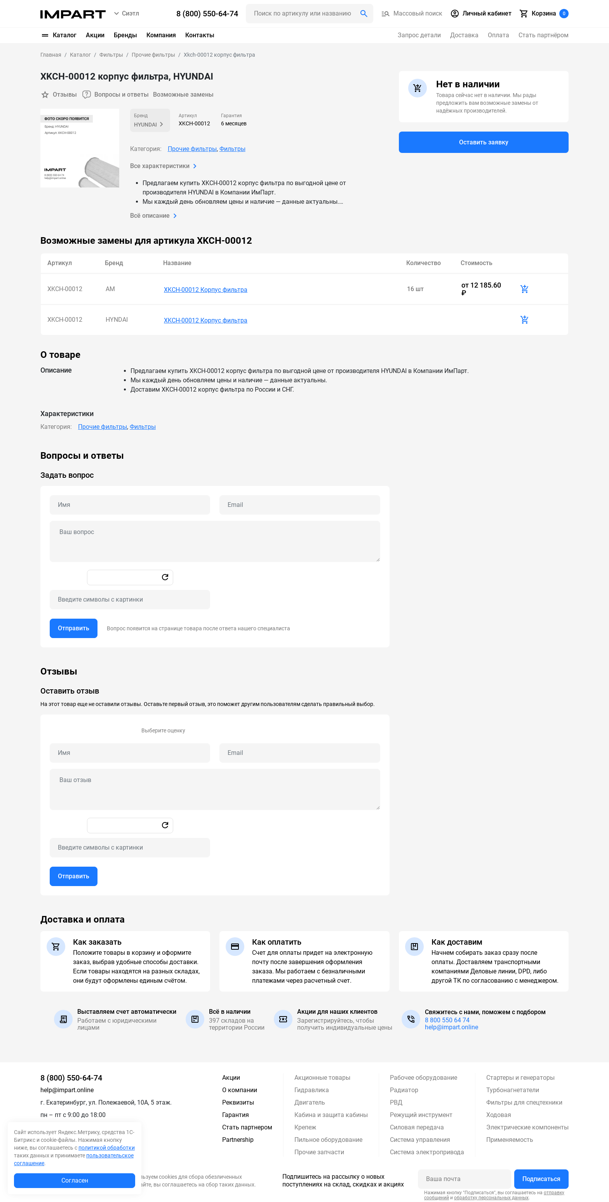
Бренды (125, 35)
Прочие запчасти (319, 1149)
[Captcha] (130, 597)
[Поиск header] (309, 13)
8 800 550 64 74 (447, 1018)
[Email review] (299, 750)
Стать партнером (247, 1125)
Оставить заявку (483, 142)
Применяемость (509, 1137)
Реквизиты (238, 1100)
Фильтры (232, 149)
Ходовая (498, 1112)
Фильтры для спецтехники (524, 1100)
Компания (161, 35)
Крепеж (305, 1125)
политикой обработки (106, 1148)
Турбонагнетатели (512, 1087)
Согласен (74, 1180)
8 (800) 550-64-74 (71, 1075)
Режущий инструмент (421, 1112)
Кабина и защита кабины (331, 1112)
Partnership (238, 1137)
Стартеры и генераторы (520, 1075)
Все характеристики (165, 166)
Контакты (199, 35)
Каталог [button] (58, 35)
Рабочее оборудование (423, 1075)
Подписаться (541, 1176)
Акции (95, 35)
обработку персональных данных (491, 1195)
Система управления (420, 1137)
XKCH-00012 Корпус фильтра (205, 288)
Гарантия (235, 1112)
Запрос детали (419, 35)
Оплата (498, 35)
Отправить (73, 626)
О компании (239, 1087)
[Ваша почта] (464, 1176)
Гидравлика (311, 1087)
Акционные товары (322, 1075)
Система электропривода (427, 1149)
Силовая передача (417, 1125)
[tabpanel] (304, 546)
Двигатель (309, 1100)
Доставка (464, 35)
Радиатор (404, 1087)
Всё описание (155, 215)
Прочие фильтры (192, 149)
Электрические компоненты (527, 1125)
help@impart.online (451, 1025)
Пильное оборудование (328, 1137)
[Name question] (130, 502)
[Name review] (130, 750)
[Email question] (299, 502)
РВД (396, 1100)
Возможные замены (183, 94)
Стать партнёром (544, 35)
